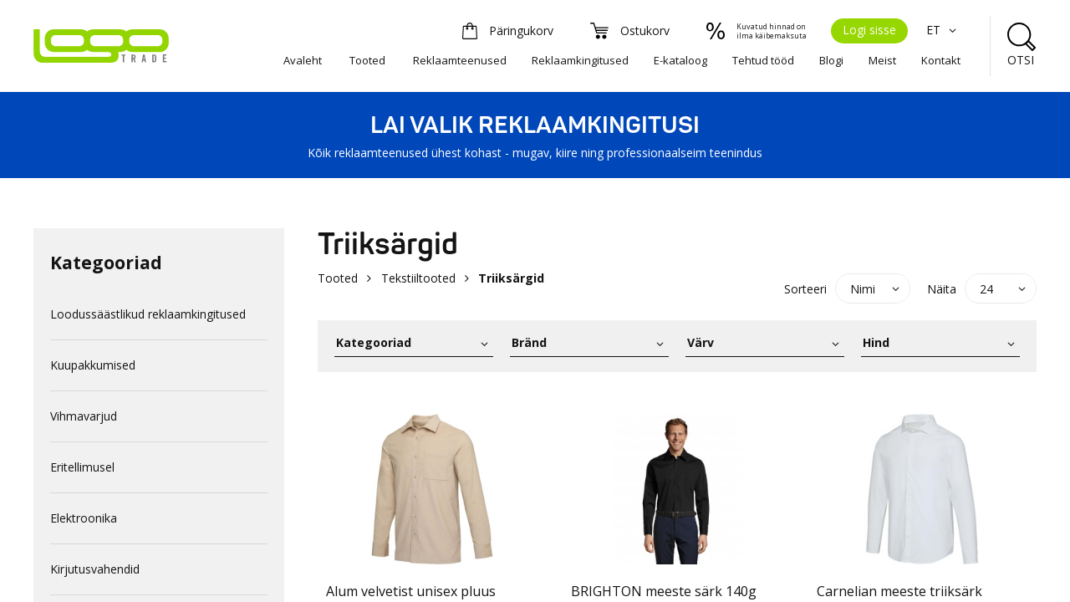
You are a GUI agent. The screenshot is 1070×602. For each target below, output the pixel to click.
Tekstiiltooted (418, 278)
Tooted (367, 60)
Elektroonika (83, 518)
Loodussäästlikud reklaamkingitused (148, 314)
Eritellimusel (82, 467)
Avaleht (302, 60)
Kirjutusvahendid (95, 569)
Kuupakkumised (92, 365)
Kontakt (940, 60)
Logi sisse (869, 30)
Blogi (831, 60)
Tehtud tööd (763, 60)
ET (943, 30)
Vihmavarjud (83, 416)
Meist (882, 60)
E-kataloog (680, 60)
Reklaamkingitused (580, 60)
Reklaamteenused (460, 60)
